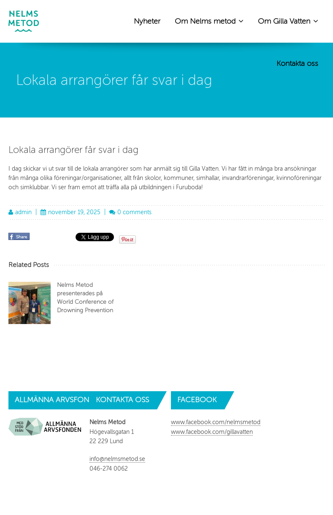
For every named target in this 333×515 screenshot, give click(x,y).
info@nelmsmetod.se (117, 459)
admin (23, 212)
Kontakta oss (297, 63)
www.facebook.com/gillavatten (212, 432)
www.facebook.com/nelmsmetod (215, 422)
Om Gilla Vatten (288, 20)
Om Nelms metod (209, 20)
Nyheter (147, 21)
